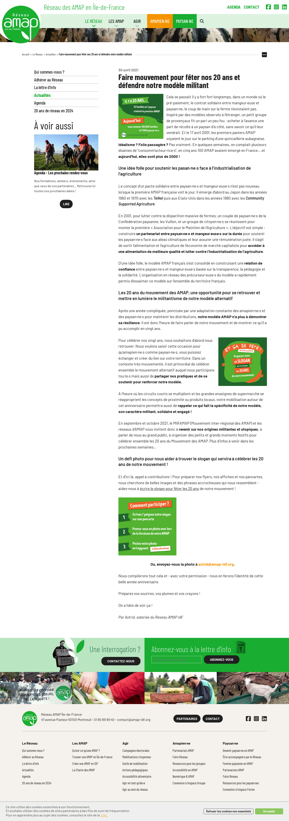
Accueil (25, 54)
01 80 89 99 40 (104, 719)
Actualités (51, 54)
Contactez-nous (120, 661)
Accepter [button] (269, 811)
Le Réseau (38, 54)
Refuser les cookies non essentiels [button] (228, 811)
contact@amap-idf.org (133, 719)
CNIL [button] (104, 815)
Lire (66, 204)
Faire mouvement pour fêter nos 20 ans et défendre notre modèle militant (95, 54)
